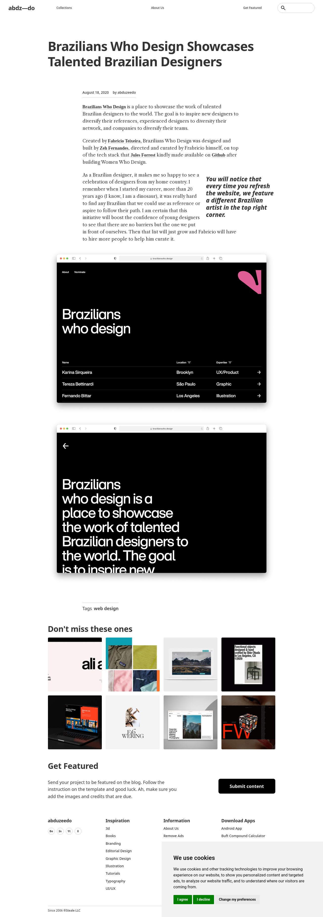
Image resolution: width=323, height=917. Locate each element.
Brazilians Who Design (104, 106)
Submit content (247, 786)
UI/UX (111, 888)
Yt (69, 831)
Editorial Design (119, 850)
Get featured (252, 8)
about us (171, 828)
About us (157, 8)
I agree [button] (182, 899)
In (60, 831)
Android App (231, 828)
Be (51, 831)
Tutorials (113, 873)
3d (108, 828)
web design (106, 608)
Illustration (115, 866)
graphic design (118, 858)
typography (115, 881)
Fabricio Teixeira (124, 140)
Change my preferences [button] (237, 899)
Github (218, 155)
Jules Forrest (143, 155)
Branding (113, 843)
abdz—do (21, 8)
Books (111, 835)
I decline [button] (203, 899)
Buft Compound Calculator (243, 835)
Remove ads (174, 835)
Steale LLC (73, 910)
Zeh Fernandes (114, 148)
